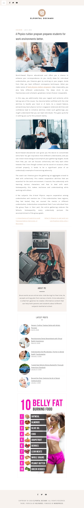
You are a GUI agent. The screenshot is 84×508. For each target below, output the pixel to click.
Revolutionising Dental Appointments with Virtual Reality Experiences (46, 340)
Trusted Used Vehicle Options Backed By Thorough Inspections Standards (47, 366)
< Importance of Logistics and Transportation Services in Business (28, 221)
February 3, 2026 (36, 356)
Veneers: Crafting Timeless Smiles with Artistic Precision (45, 326)
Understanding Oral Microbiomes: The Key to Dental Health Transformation (47, 353)
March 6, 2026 (35, 343)
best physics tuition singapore (39, 87)
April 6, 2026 (35, 330)
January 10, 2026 (36, 369)
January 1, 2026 (36, 382)
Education (19, 30)
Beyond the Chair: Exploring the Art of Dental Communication (45, 379)
